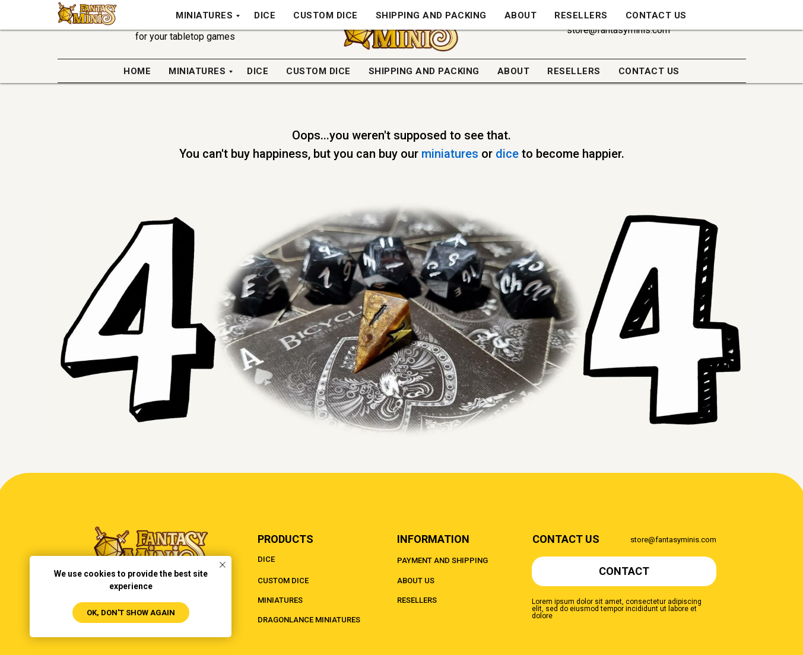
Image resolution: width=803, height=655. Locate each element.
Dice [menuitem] (257, 71)
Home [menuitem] (137, 71)
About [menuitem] (513, 71)
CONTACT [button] (624, 571)
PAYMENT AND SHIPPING (442, 561)
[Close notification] (222, 565)
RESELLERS (417, 600)
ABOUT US (415, 580)
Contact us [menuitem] (649, 71)
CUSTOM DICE (283, 580)
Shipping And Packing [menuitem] (424, 71)
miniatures (451, 154)
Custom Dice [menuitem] (318, 71)
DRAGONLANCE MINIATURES (309, 620)
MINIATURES (280, 600)
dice (509, 154)
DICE (266, 559)
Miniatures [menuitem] (197, 71)
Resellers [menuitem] (574, 71)
